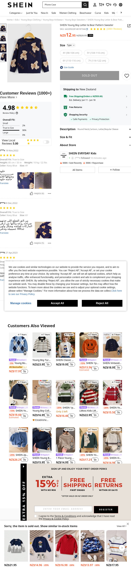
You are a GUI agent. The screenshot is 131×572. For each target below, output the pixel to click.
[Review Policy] (10, 113)
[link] (101, 5)
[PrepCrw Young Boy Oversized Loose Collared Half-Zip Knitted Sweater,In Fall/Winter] (67, 546)
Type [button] (71, 45)
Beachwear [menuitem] (85, 13)
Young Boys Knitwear (53, 20)
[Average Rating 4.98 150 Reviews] (106, 29)
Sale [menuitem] (53, 13)
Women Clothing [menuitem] (67, 13)
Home (10, 20)
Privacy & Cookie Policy (55, 518)
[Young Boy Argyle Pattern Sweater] (18, 345)
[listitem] (18, 353)
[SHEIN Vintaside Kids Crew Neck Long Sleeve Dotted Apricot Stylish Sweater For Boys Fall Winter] (112, 440)
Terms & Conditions (65, 516)
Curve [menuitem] (98, 13)
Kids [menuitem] (106, 13)
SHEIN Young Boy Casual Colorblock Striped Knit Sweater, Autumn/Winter (112, 407)
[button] (62, 5)
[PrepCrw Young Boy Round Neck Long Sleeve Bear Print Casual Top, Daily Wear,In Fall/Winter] (42, 546)
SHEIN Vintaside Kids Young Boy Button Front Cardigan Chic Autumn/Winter (112, 363)
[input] (63, 509)
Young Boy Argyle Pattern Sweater (18, 363)
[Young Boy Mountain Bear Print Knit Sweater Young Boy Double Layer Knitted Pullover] (16, 546)
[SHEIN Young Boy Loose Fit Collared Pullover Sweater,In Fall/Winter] (18, 392)
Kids (17, 20)
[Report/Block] (49, 193)
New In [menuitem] (44, 13)
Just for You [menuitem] (32, 13)
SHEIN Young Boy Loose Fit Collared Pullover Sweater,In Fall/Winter (18, 410)
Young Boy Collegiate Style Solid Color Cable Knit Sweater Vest (41, 410)
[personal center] (95, 5)
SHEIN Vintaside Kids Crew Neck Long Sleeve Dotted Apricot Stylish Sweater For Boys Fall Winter (112, 458)
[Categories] (16, 12)
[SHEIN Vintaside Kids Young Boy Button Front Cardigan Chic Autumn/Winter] (112, 345)
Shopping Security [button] (78, 115)
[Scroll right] (121, 12)
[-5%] (11, 363)
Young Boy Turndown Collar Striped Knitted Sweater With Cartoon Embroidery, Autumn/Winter (41, 360)
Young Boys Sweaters (75, 20)
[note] (41, 420)
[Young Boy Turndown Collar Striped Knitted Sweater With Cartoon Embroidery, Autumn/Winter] (41, 345)
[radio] (71, 53)
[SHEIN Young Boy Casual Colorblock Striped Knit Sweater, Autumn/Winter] (112, 392)
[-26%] (106, 407)
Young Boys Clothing (31, 20)
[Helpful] (31, 193)
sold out (89, 75)
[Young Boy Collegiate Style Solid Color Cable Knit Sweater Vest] (41, 392)
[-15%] (82, 363)
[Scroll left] (117, 12)
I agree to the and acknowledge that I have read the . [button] (77, 517)
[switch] (46, 142)
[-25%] (59, 407)
